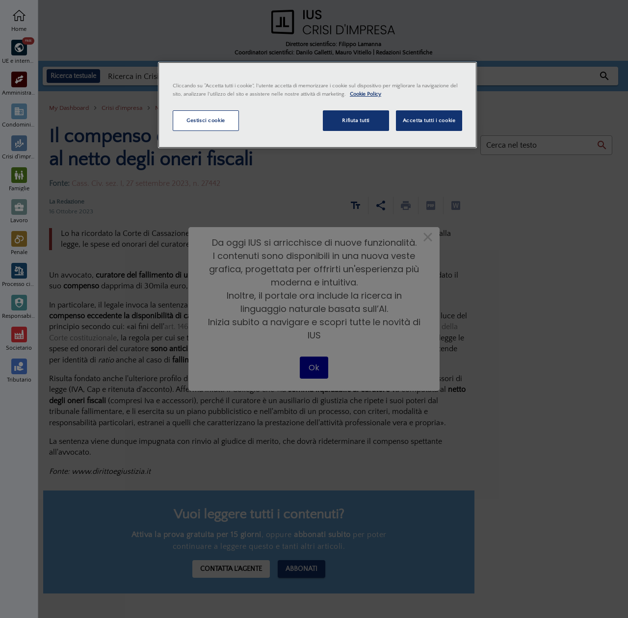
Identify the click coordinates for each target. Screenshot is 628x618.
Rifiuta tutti (355, 120)
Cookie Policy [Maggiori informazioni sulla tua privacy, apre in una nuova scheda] (365, 94)
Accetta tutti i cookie (429, 120)
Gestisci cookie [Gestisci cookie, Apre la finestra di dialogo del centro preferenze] (205, 120)
